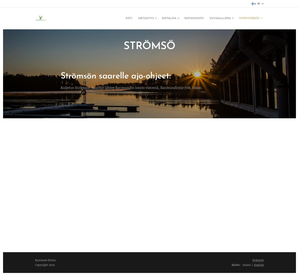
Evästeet (258, 260)
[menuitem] (113, 18)
